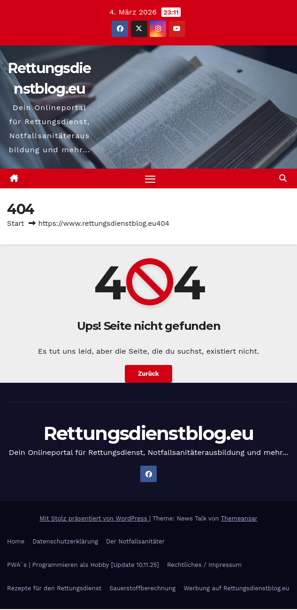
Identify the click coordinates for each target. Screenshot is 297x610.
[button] (283, 178)
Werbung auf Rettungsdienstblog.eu (236, 588)
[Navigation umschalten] (150, 179)
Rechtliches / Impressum (204, 565)
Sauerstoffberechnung (142, 588)
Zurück (148, 374)
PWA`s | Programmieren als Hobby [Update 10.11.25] (83, 565)
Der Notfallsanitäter (135, 541)
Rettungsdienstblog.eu (148, 433)
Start (15, 224)
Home (15, 541)
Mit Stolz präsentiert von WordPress (94, 518)
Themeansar (239, 518)
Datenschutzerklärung (65, 541)
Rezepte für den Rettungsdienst (54, 588)
